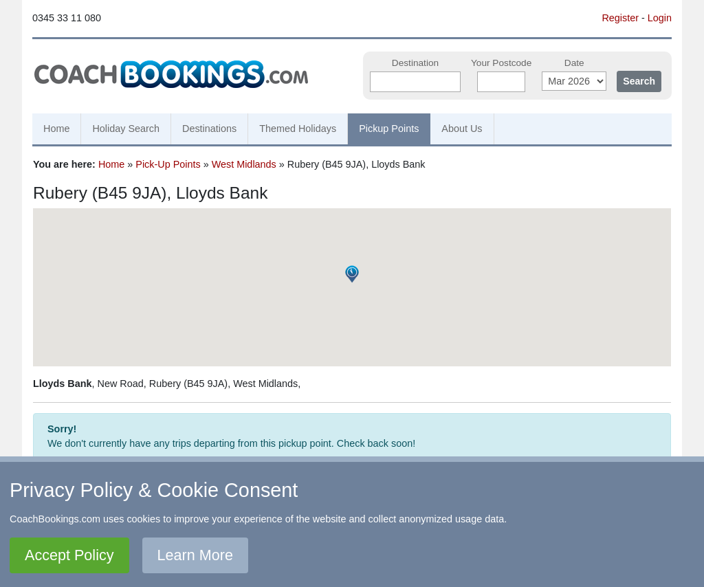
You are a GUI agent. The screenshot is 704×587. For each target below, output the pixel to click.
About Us (461, 128)
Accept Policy (69, 555)
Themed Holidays (297, 128)
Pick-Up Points (167, 164)
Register (620, 17)
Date (574, 63)
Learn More (195, 555)
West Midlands (244, 164)
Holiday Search (126, 128)
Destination (415, 63)
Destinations (209, 128)
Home (56, 128)
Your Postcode (501, 63)
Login (660, 17)
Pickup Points (389, 128)
